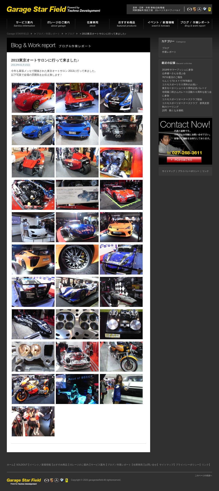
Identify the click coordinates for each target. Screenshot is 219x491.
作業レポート (169, 52)
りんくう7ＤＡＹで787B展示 (177, 81)
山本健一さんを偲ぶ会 (174, 73)
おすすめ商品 (60, 464)
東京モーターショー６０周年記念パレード (184, 88)
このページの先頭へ (203, 475)
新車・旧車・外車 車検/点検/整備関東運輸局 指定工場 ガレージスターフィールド (157, 8)
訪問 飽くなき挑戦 (172, 110)
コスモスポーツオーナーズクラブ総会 (182, 99)
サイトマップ (168, 171)
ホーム (10, 464)
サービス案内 (98, 464)
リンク (205, 171)
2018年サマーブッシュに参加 (177, 69)
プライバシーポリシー (188, 171)
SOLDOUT (21, 464)
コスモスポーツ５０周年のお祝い (179, 84)
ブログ (165, 48)
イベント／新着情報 (40, 464)
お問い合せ (151, 464)
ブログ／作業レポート (119, 464)
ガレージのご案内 (79, 464)
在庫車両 (138, 464)
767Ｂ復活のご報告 (172, 77)
